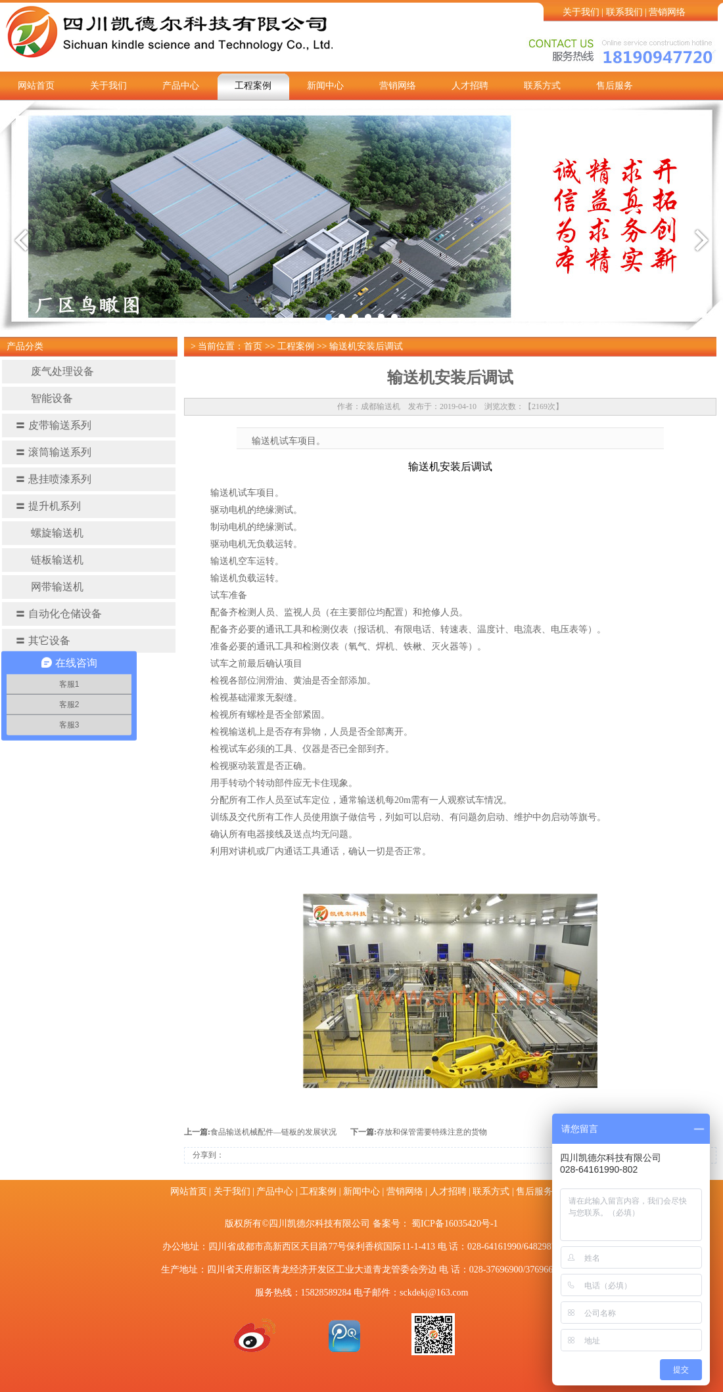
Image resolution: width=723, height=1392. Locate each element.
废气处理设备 (54, 371)
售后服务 (614, 86)
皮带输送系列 (53, 425)
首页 (253, 346)
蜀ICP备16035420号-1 (454, 1224)
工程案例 (253, 86)
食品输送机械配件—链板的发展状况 (273, 1132)
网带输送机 (49, 586)
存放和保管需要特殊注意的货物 (432, 1132)
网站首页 (36, 86)
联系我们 (624, 12)
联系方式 (542, 86)
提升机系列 (48, 505)
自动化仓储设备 (58, 613)
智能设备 (44, 398)
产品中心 (180, 86)
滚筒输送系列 (53, 452)
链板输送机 (49, 559)
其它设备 (42, 640)
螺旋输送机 (49, 532)
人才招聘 (470, 86)
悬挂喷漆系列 (53, 479)
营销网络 (667, 12)
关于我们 (581, 12)
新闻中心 (325, 86)
